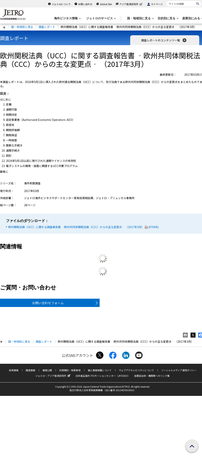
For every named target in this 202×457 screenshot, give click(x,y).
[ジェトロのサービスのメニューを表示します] (100, 18)
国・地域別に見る (22, 27)
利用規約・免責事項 (69, 370)
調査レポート (47, 27)
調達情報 (30, 370)
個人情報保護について (99, 370)
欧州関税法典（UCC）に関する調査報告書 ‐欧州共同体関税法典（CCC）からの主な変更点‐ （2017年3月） (83, 227)
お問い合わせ (85, 4)
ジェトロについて (61, 4)
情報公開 (47, 370)
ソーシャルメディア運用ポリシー (178, 370)
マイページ (157, 4)
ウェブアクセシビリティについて (136, 370)
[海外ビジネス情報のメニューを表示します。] (67, 18)
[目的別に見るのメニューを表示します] (168, 18)
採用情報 (13, 370)
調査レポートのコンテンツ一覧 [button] (164, 40)
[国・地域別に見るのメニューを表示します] (140, 18)
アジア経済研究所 (131, 4)
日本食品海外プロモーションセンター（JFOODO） (103, 375)
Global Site (106, 4)
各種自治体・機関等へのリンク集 (152, 375)
